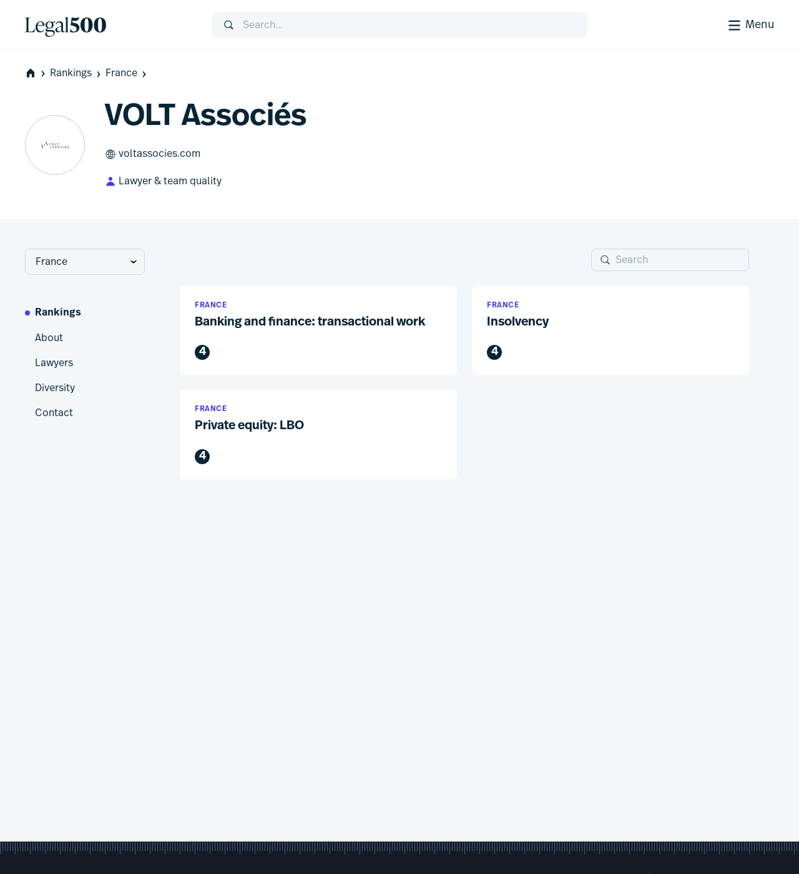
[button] (318, 330)
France (127, 73)
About (49, 338)
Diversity (55, 388)
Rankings (76, 73)
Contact (54, 413)
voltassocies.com (152, 154)
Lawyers (54, 363)
